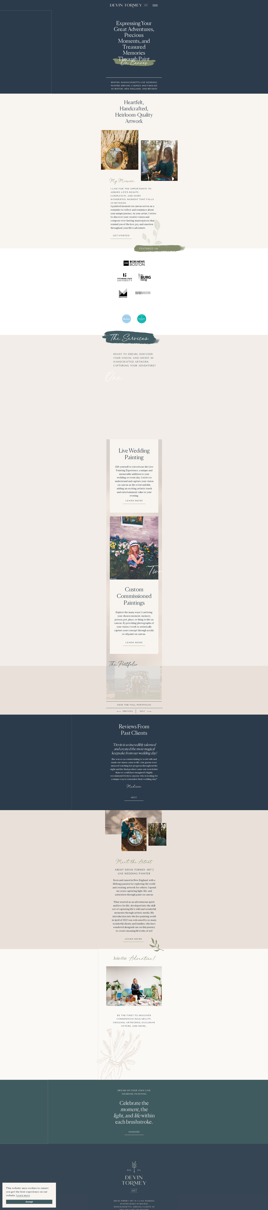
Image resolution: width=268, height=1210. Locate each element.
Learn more (23, 1195)
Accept (29, 1202)
